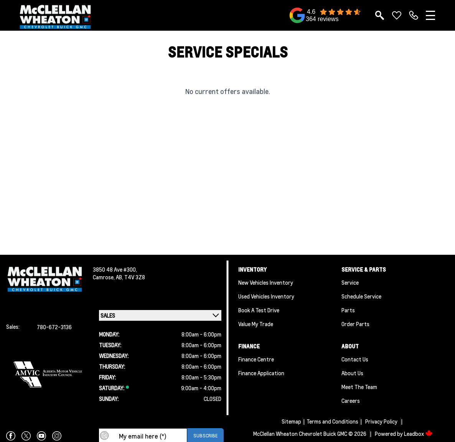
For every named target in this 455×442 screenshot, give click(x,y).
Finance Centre (256, 359)
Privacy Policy (381, 421)
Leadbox (418, 433)
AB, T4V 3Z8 (130, 277)
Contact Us (354, 359)
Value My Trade (255, 323)
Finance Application (261, 372)
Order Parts (355, 323)
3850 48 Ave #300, (115, 269)
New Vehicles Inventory (265, 282)
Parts (348, 310)
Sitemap (291, 421)
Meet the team (359, 386)
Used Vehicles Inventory (266, 296)
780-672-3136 (54, 326)
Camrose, (104, 277)
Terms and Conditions (332, 421)
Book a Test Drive (258, 310)
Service (350, 282)
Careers (350, 400)
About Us (352, 372)
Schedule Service (361, 296)
